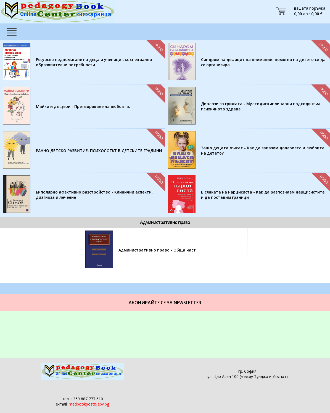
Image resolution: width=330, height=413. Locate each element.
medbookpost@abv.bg (89, 404)
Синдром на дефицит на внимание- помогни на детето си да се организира (263, 62)
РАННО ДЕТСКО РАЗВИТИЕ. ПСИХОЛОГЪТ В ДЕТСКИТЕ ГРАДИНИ (99, 150)
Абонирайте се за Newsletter (165, 303)
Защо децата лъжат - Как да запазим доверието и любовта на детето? (262, 150)
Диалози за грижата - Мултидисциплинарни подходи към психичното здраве (260, 106)
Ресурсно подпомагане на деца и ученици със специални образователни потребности (94, 62)
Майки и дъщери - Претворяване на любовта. (83, 106)
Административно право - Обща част (157, 250)
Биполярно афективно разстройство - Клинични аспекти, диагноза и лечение (94, 194)
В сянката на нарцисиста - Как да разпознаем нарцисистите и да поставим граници (262, 194)
